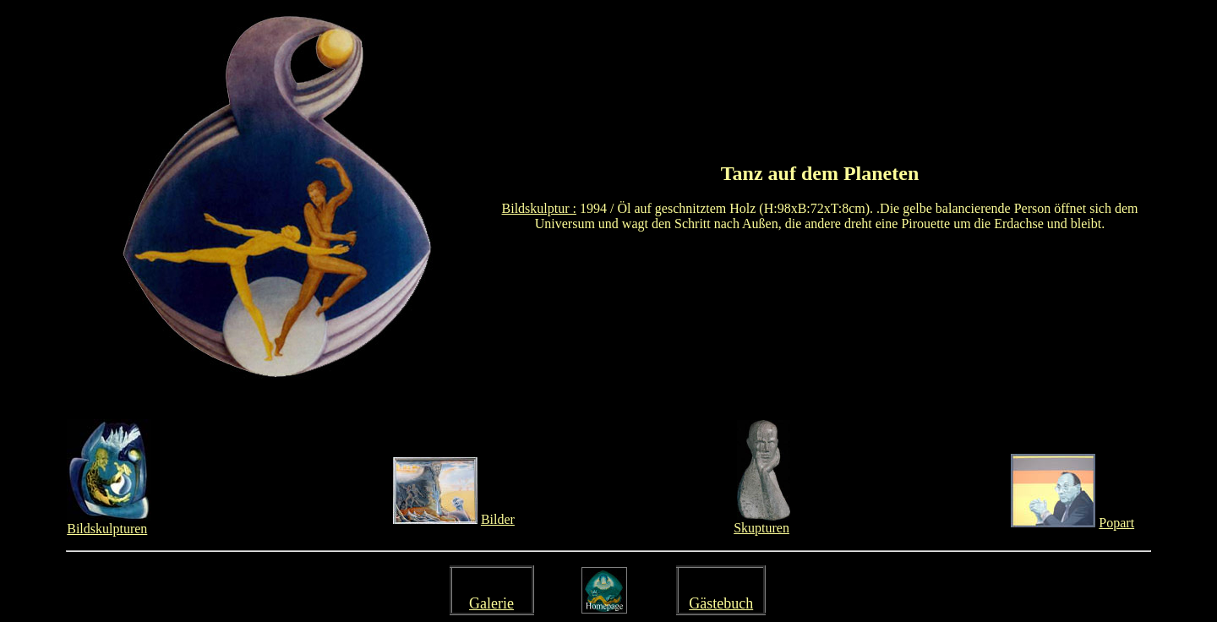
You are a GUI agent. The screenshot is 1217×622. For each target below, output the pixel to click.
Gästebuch (721, 603)
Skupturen (761, 528)
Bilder (498, 519)
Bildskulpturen (107, 528)
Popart (1116, 523)
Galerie (491, 603)
